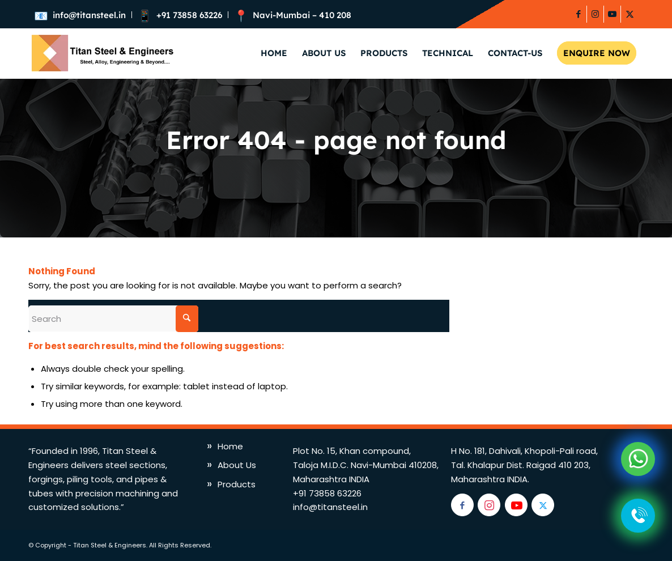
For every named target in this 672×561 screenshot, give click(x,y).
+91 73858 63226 (189, 15)
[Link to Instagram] (595, 14)
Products (237, 484)
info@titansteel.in (89, 15)
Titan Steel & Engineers (109, 545)
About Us (237, 465)
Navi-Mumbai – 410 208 (302, 15)
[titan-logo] (101, 53)
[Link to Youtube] (612, 14)
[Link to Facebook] (578, 14)
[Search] (113, 318)
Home (230, 446)
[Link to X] (629, 14)
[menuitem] (83, 14)
